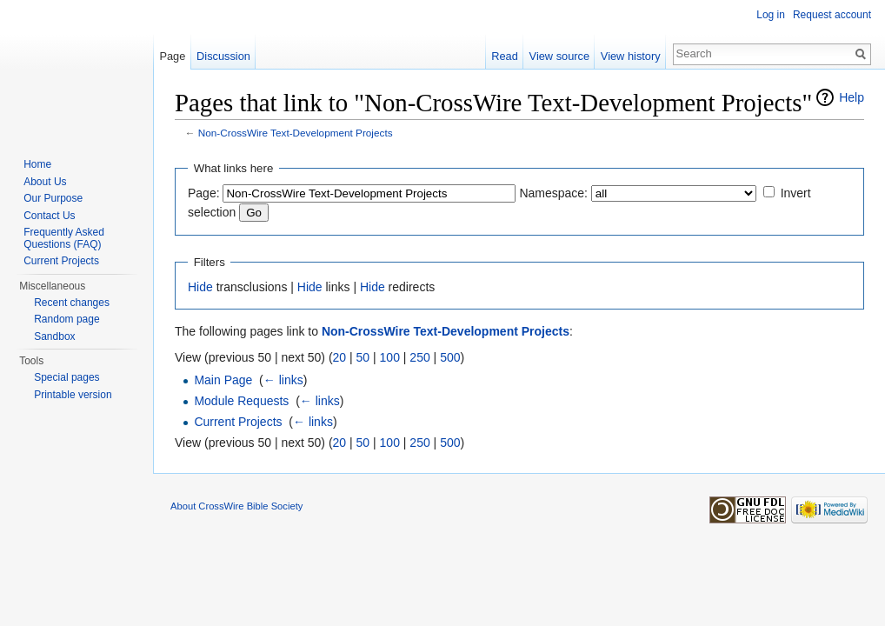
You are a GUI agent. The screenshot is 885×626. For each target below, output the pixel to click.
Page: (204, 193)
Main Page (223, 380)
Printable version (72, 395)
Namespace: (553, 193)
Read (504, 56)
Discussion (223, 56)
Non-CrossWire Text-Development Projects (295, 132)
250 (419, 357)
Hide (200, 287)
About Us (44, 182)
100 (390, 357)
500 (450, 357)
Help (851, 97)
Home (37, 164)
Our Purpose (53, 198)
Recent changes (72, 302)
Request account (832, 15)
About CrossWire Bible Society (236, 506)
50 (363, 357)
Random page (66, 319)
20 (340, 357)
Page (172, 56)
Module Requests (241, 401)
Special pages (66, 377)
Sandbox (54, 336)
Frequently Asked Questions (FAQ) (63, 238)
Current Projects (238, 422)
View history (631, 56)
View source (559, 56)
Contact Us (49, 216)
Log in (770, 15)
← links (283, 380)
